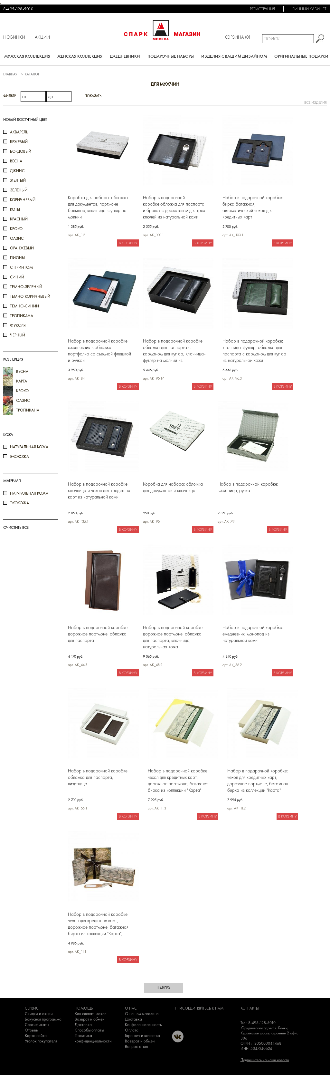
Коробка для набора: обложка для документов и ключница (173, 487)
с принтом (21, 267)
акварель (19, 132)
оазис (17, 238)
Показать (92, 95)
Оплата (131, 1030)
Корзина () (237, 37)
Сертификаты (37, 1024)
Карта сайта (36, 1035)
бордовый (20, 151)
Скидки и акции (39, 1013)
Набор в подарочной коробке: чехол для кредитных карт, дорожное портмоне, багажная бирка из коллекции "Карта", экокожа (98, 924)
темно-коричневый (30, 296)
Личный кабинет (309, 9)
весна (16, 161)
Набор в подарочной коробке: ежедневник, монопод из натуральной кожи (252, 634)
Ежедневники (125, 56)
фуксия (18, 325)
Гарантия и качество (142, 1035)
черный (17, 335)
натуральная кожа (29, 493)
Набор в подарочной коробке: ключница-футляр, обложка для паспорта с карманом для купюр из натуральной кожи (254, 350)
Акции (42, 37)
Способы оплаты (89, 1030)
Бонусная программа (43, 1019)
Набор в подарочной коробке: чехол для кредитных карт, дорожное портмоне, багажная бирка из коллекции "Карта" (178, 780)
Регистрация (262, 9)
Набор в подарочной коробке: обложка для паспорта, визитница (98, 777)
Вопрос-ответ (136, 1046)
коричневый (22, 199)
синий (17, 277)
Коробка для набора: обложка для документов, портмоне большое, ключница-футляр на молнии (98, 207)
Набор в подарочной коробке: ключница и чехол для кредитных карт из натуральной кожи (99, 490)
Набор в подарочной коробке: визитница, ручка (248, 487)
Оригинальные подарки (301, 56)
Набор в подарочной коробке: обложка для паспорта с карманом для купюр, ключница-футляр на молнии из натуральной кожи (174, 351)
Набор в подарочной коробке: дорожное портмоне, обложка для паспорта (98, 634)
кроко (16, 228)
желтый (18, 180)
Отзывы (31, 1030)
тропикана (21, 315)
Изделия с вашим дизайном (234, 56)
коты (15, 209)
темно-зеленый (26, 286)
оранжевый (22, 248)
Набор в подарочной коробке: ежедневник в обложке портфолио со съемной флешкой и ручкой (99, 350)
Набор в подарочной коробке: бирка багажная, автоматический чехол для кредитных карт (252, 207)
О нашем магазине (141, 1013)
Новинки (14, 37)
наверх (163, 988)
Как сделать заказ (91, 1013)
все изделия (315, 102)
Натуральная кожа (29, 447)
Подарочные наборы (170, 56)
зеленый (18, 190)
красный (19, 219)
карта (21, 381)
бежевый (19, 141)
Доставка (83, 1024)
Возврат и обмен (89, 1019)
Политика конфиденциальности (93, 1038)
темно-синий (24, 306)
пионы (17, 257)
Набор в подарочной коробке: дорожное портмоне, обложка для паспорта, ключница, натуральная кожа (173, 637)
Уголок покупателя (41, 1041)
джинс (17, 170)
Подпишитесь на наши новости (264, 1059)
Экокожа (19, 456)
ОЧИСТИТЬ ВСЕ (15, 527)
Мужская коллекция (27, 56)
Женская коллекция (79, 56)
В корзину (128, 243)
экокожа (19, 503)
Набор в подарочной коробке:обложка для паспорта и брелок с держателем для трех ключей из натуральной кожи (174, 207)
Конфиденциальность (143, 1024)
